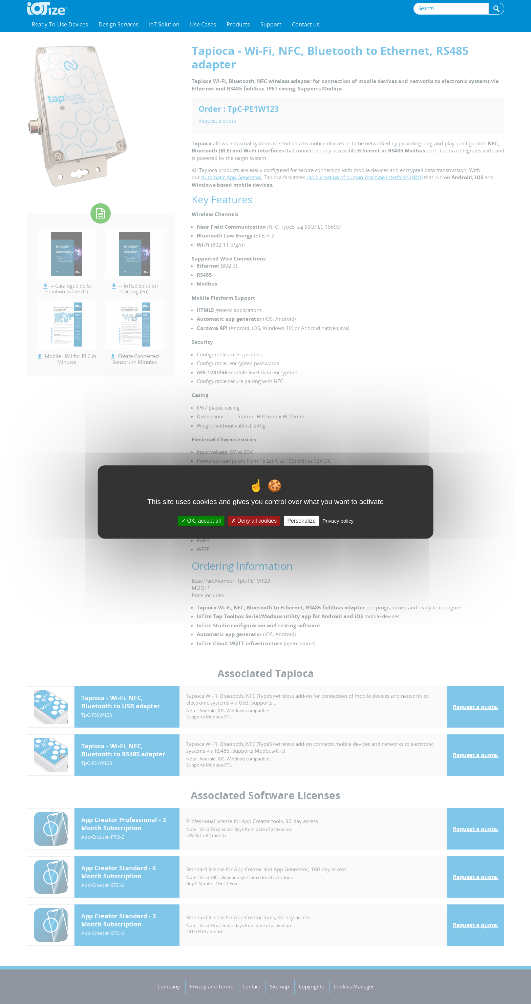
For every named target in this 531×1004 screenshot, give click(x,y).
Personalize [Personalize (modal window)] (301, 521)
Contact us (305, 24)
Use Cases (203, 24)
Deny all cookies (254, 521)
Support (270, 24)
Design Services (119, 24)
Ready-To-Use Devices (60, 24)
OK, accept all (201, 521)
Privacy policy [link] (338, 521)
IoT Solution (164, 24)
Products (238, 24)
